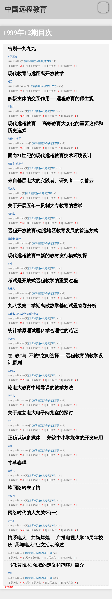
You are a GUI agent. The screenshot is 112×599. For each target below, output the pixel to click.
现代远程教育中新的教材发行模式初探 (47, 255)
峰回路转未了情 (24, 487)
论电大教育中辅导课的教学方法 (40, 387)
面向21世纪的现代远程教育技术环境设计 (50, 155)
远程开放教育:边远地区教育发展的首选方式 (53, 230)
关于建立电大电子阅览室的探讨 (40, 412)
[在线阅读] (40, 61)
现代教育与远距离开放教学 (36, 73)
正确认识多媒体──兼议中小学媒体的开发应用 (55, 437)
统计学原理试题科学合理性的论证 (43, 330)
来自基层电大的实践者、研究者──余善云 (51, 180)
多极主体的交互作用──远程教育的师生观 (51, 98)
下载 (49, 61)
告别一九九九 (22, 48)
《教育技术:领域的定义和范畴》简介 (46, 565)
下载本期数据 (8, 587)
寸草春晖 (17, 462)
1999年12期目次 (27, 33)
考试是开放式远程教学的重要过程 (43, 280)
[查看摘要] (29, 61)
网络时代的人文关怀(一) (32, 512)
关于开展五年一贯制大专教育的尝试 (45, 205)
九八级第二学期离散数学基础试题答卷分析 (52, 305)
